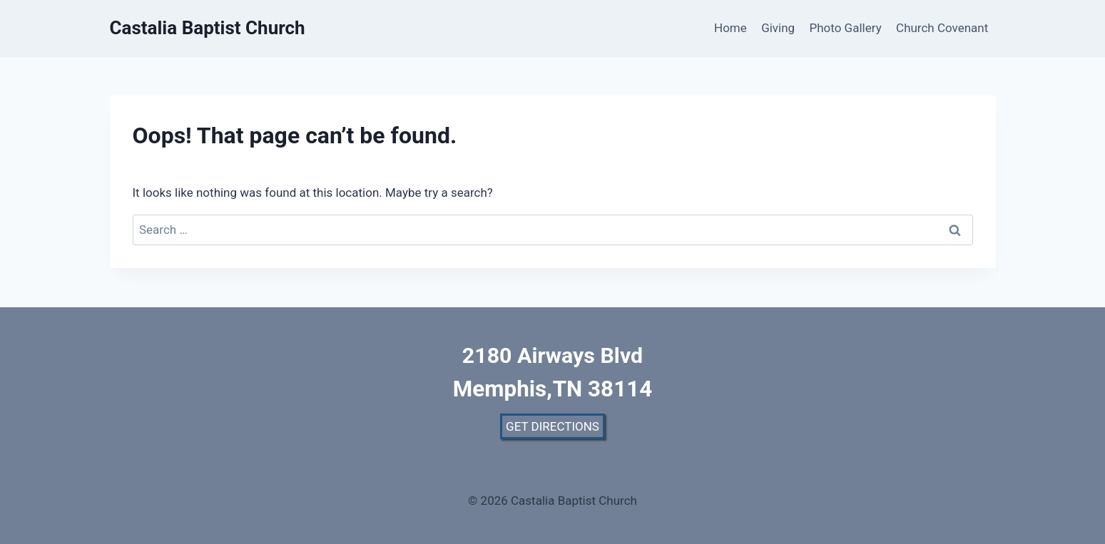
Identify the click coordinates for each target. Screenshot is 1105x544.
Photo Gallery (846, 28)
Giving (778, 28)
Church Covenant (942, 28)
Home (730, 28)
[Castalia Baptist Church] (207, 28)
